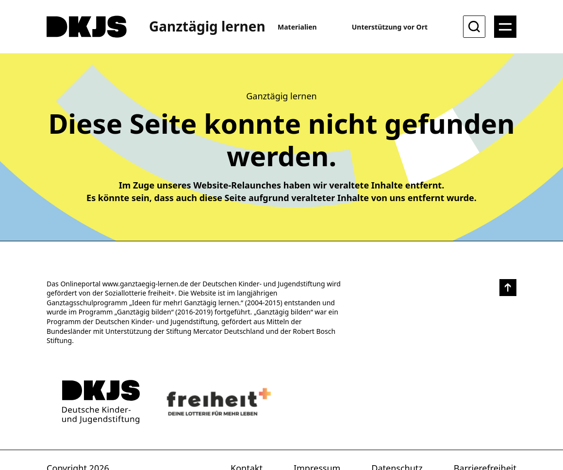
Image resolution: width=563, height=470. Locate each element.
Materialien (297, 26)
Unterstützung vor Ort (390, 26)
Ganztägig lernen (207, 26)
